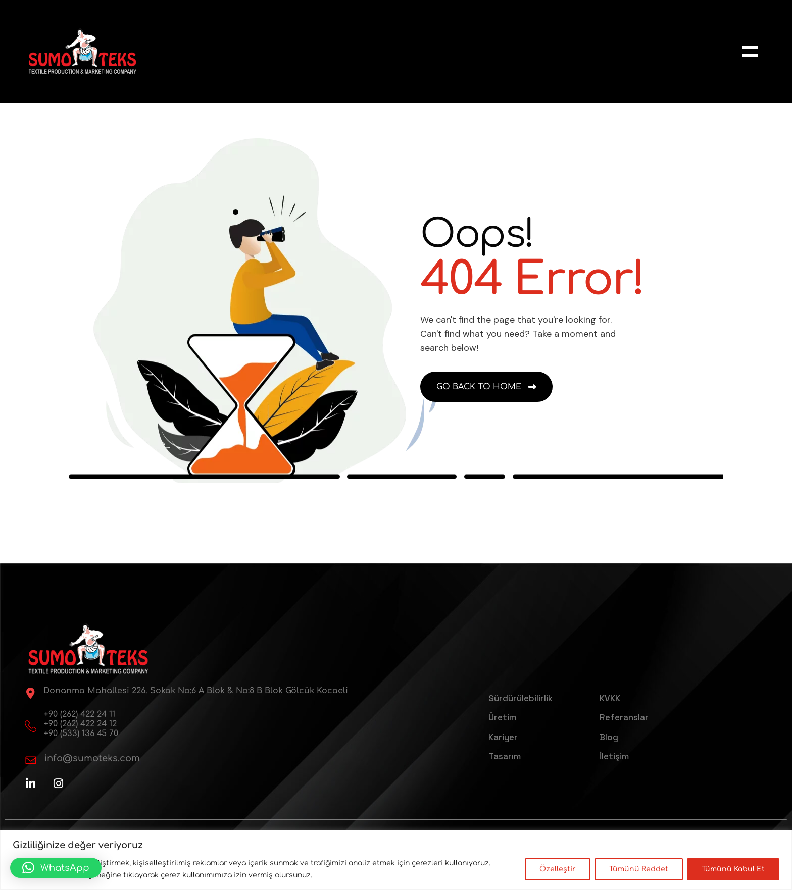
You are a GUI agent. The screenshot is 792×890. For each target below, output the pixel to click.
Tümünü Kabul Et (733, 869)
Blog (609, 737)
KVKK (610, 698)
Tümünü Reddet (638, 869)
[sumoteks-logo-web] (82, 51)
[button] (56, 868)
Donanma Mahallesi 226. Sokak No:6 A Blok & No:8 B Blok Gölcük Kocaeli (195, 690)
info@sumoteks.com (92, 758)
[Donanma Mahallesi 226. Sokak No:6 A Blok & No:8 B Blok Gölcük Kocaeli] (30, 693)
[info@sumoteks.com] (31, 760)
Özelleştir (557, 869)
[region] (396, 860)
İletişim (614, 756)
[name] (750, 51)
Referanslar (624, 717)
